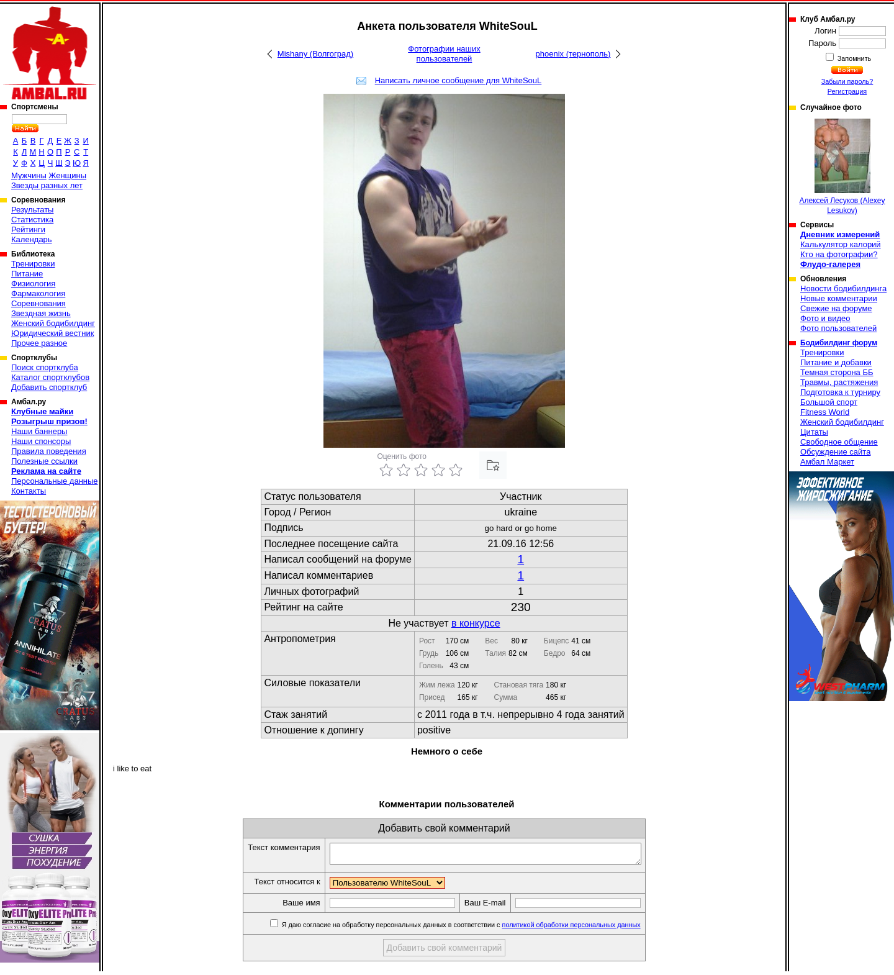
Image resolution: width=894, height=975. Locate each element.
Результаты (32, 209)
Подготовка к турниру (840, 392)
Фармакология (38, 293)
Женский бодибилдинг (53, 323)
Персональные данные (54, 481)
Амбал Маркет (827, 461)
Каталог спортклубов (50, 377)
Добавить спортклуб (49, 387)
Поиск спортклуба (44, 367)
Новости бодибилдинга (843, 288)
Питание (27, 273)
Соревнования (38, 303)
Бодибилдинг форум (838, 342)
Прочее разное (39, 343)
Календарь (31, 239)
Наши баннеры (39, 431)
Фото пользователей (838, 328)
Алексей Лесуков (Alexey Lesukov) (842, 167)
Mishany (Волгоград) (315, 53)
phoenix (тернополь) (573, 53)
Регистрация (847, 91)
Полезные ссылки (44, 461)
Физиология (33, 283)
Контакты (28, 491)
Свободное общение (839, 442)
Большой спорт (828, 402)
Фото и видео (825, 318)
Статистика (32, 219)
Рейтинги (28, 229)
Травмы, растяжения (839, 382)
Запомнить (854, 58)
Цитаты (814, 432)
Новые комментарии (838, 298)
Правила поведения (48, 451)
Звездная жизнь (41, 313)
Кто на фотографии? (839, 254)
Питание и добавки (836, 362)
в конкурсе (475, 623)
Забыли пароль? (847, 81)
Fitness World (824, 412)
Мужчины (29, 175)
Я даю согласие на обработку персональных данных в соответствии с (479, 928)
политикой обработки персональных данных (590, 928)
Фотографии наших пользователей (444, 53)
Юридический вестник (52, 333)
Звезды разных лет (47, 185)
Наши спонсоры (41, 441)
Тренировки (33, 263)
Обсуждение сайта (835, 451)
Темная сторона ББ (837, 372)
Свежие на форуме (836, 308)
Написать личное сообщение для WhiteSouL (458, 80)
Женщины (67, 175)
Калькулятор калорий (840, 244)
